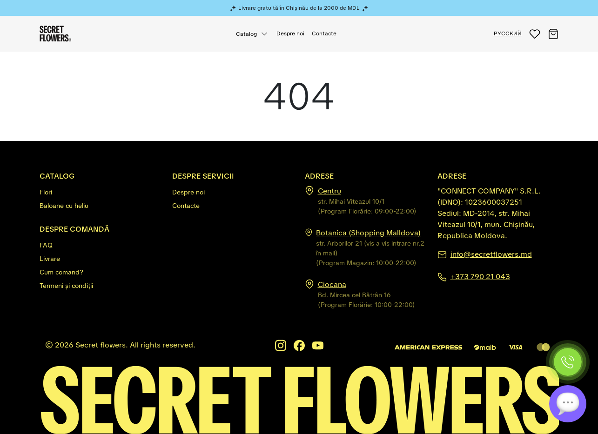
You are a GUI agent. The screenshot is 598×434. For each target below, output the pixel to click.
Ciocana (332, 284)
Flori (46, 192)
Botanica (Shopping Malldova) (368, 233)
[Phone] (568, 362)
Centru (329, 191)
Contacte (324, 33)
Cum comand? (61, 272)
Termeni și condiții (66, 285)
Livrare (50, 258)
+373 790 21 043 (480, 276)
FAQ (46, 245)
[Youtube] (317, 345)
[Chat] (567, 403)
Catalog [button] (246, 34)
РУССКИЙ (508, 33)
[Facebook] (299, 345)
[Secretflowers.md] (299, 399)
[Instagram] (280, 345)
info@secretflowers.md (491, 254)
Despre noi (290, 33)
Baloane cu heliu (64, 205)
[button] (534, 34)
